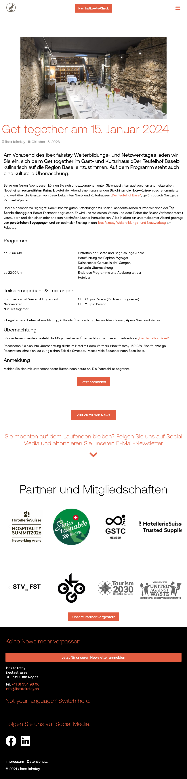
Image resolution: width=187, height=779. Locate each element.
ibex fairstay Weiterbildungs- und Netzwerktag (132, 222)
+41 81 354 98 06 (25, 684)
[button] (9, 527)
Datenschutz (37, 761)
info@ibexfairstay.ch (22, 689)
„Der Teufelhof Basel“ (126, 195)
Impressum (16, 761)
